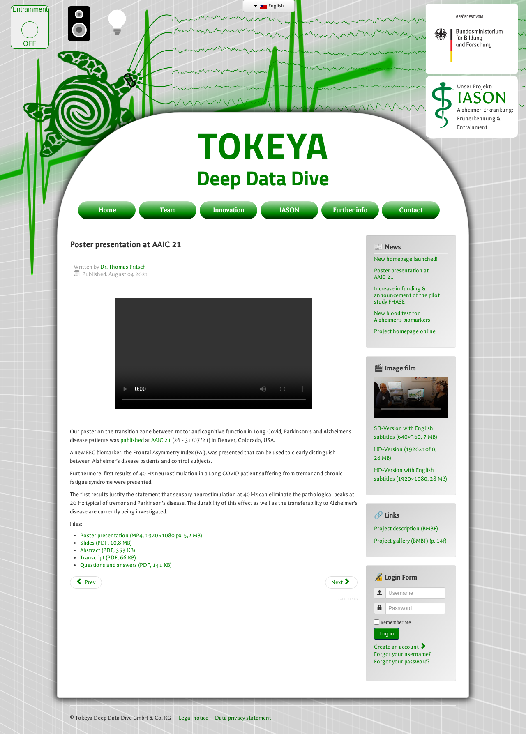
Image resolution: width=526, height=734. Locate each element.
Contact (410, 210)
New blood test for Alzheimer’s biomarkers (402, 316)
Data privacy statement (243, 718)
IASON (482, 97)
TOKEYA (263, 145)
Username (383, 589)
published (132, 440)
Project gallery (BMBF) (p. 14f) (410, 541)
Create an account (400, 647)
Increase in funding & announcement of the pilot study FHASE (407, 295)
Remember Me (396, 622)
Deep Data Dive (263, 178)
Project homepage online (405, 331)
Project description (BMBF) (406, 528)
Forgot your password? (402, 661)
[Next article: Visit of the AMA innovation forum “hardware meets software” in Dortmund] (341, 582)
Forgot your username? (402, 654)
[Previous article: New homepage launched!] (86, 582)
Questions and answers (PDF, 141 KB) (126, 565)
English (269, 6)
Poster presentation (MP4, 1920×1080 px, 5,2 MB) (141, 535)
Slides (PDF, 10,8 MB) (106, 543)
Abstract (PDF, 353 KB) (107, 550)
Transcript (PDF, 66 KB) (108, 558)
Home (107, 210)
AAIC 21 (161, 440)
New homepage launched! (406, 259)
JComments (348, 599)
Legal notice (193, 718)
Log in (386, 633)
